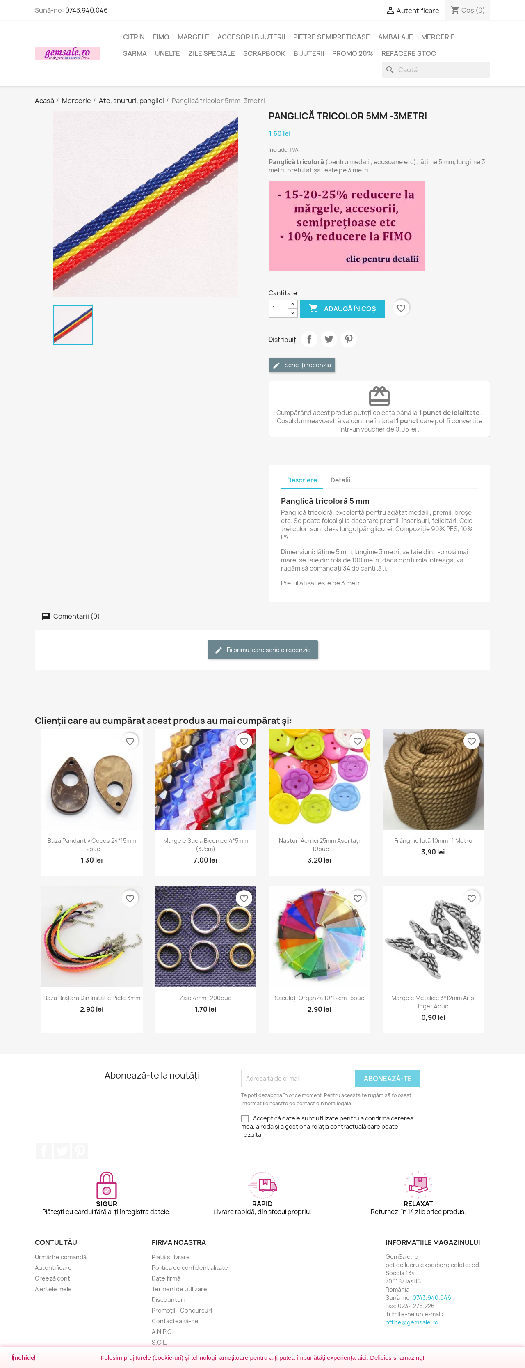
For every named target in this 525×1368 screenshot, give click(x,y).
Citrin (134, 36)
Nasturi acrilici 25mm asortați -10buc (319, 845)
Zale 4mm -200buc (205, 998)
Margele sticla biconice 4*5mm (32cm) (205, 845)
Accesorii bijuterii (251, 36)
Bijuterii (309, 53)
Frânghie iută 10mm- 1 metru (433, 841)
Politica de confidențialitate (190, 1268)
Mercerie (438, 36)
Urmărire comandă (61, 1257)
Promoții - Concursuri (182, 1310)
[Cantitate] (278, 309)
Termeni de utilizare (179, 1289)
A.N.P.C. (162, 1332)
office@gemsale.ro (412, 1322)
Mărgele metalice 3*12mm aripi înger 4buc (433, 1002)
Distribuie (309, 339)
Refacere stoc (408, 53)
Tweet (329, 339)
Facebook (44, 1151)
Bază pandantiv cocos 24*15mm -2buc (92, 845)
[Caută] (436, 70)
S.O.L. (159, 1342)
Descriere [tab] (302, 480)
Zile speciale (211, 53)
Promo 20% (352, 53)
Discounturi (168, 1300)
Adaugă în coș (342, 308)
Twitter (62, 1151)
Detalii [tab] (340, 480)
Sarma (135, 53)
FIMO (161, 36)
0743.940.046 (86, 10)
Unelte (167, 53)
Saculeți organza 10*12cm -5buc (319, 998)
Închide (23, 1357)
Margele (193, 36)
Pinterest (348, 339)
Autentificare (53, 1268)
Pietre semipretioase (331, 36)
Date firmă (166, 1278)
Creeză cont (52, 1278)
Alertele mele (53, 1289)
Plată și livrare (171, 1257)
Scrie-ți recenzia (301, 365)
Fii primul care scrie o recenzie (263, 650)
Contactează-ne (175, 1321)
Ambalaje (395, 36)
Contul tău (56, 1242)
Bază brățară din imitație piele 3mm (91, 998)
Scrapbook (264, 53)
